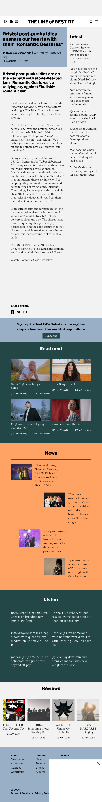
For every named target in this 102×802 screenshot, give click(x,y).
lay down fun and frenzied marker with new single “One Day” (69, 661)
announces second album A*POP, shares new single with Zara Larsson (83, 117)
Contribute (17, 772)
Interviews (19, 393)
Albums (40, 772)
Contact (16, 768)
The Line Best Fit (51, 21)
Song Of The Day (35, 114)
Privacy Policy (43, 793)
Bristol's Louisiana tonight (47, 249)
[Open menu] (96, 21)
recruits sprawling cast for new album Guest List (83, 173)
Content (41, 755)
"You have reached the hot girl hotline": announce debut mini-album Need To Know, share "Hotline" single (83, 76)
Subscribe (51, 335)
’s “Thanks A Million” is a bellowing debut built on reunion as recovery (71, 617)
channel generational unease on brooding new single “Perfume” (30, 617)
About (14, 755)
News (39, 759)
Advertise (17, 763)
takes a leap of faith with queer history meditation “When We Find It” (29, 639)
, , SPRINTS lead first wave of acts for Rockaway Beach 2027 (81, 53)
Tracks (9, 61)
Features (41, 763)
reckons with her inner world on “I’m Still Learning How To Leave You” (71, 639)
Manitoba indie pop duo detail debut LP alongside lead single (83, 155)
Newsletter (17, 759)
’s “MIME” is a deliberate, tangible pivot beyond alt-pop (29, 661)
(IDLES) (23, 61)
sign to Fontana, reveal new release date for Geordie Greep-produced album (83, 136)
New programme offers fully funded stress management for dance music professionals (82, 97)
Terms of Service (20, 793)
